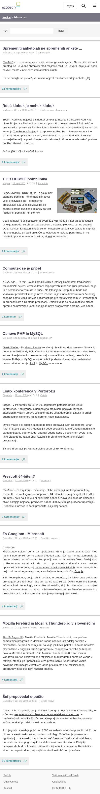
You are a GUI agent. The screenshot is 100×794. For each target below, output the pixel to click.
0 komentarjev (11, 162)
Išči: (6, 31)
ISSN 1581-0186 (61, 788)
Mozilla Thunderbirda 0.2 (57, 653)
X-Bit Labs (9, 281)
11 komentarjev (11, 760)
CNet (6, 710)
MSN (59, 551)
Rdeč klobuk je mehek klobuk (28, 106)
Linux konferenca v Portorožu (28, 391)
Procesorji (46, 480)
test (49, 236)
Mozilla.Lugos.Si (13, 637)
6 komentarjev (11, 459)
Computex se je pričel (21, 268)
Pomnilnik (43, 183)
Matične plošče (47, 272)
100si (6, 119)
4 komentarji (9, 606)
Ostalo (43, 395)
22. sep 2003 (18, 52)
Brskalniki (44, 627)
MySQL (43, 363)
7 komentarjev (11, 516)
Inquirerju (25, 490)
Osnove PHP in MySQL (22, 333)
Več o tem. (87, 305)
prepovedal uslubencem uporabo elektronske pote (46, 714)
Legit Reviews (11, 192)
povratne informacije (15, 664)
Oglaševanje (59, 781)
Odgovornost (10, 781)
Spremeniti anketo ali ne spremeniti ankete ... (42, 48)
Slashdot (8, 490)
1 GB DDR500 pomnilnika (24, 179)
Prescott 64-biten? (18, 476)
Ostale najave (47, 701)
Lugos (6, 404)
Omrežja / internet (49, 538)
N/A (48, 52)
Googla (78, 571)
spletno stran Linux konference (54, 448)
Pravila (7, 775)
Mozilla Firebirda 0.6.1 (25, 653)
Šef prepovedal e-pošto (22, 696)
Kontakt (7, 788)
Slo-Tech (8, 62)
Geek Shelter (11, 347)
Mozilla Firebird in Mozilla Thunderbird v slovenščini (48, 623)
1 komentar (9, 316)
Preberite (8, 506)
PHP (32, 363)
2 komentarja (10, 374)
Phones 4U (85, 710)
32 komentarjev (11, 88)
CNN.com (9, 547)
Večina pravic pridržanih (65, 775)
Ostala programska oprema (53, 110)
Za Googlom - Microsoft (23, 534)
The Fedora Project (24, 131)
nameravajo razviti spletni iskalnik (55, 567)
